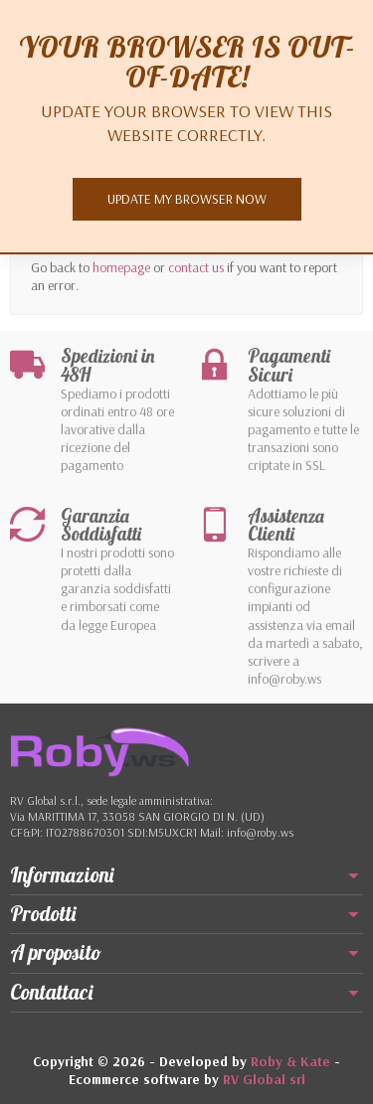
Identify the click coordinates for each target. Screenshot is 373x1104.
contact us (196, 267)
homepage (121, 267)
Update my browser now (187, 199)
